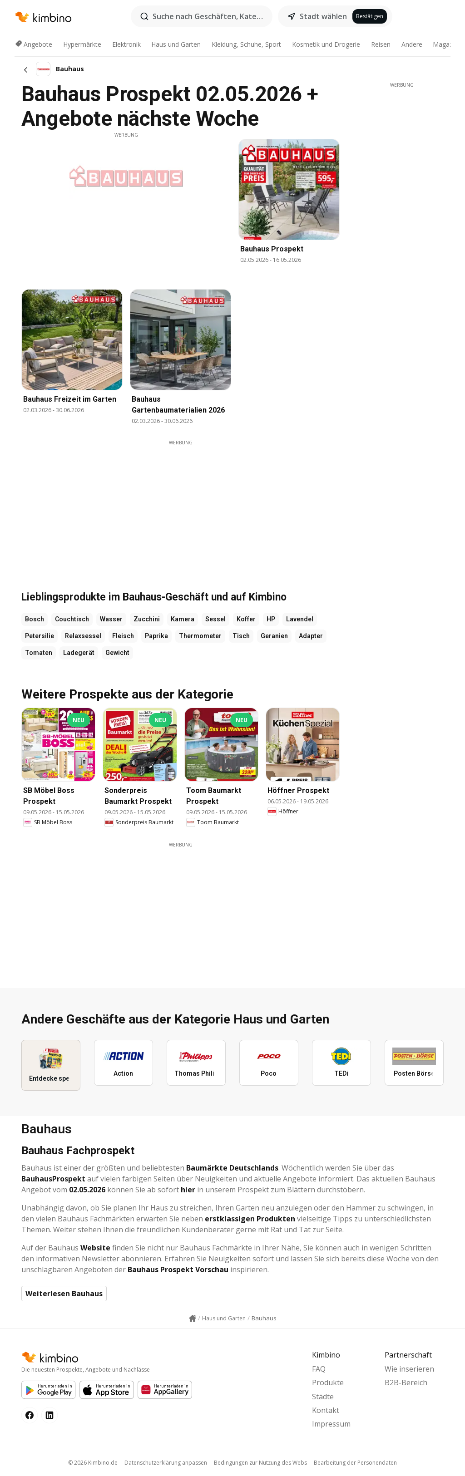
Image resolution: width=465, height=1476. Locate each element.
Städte (323, 1397)
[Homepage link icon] (192, 1318)
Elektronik (126, 44)
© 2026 (93, 1462)
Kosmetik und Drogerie (326, 44)
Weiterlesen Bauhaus (64, 1294)
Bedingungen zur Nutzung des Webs (260, 1462)
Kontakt (325, 1410)
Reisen (381, 44)
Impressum (331, 1424)
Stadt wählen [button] (323, 16)
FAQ (319, 1369)
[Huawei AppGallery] (165, 1390)
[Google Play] (48, 1390)
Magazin (445, 44)
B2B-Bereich (406, 1382)
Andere (411, 44)
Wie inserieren (409, 1369)
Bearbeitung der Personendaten (355, 1462)
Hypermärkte (82, 44)
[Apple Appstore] (106, 1390)
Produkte (328, 1382)
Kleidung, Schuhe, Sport (246, 44)
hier (188, 1190)
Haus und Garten (176, 44)
